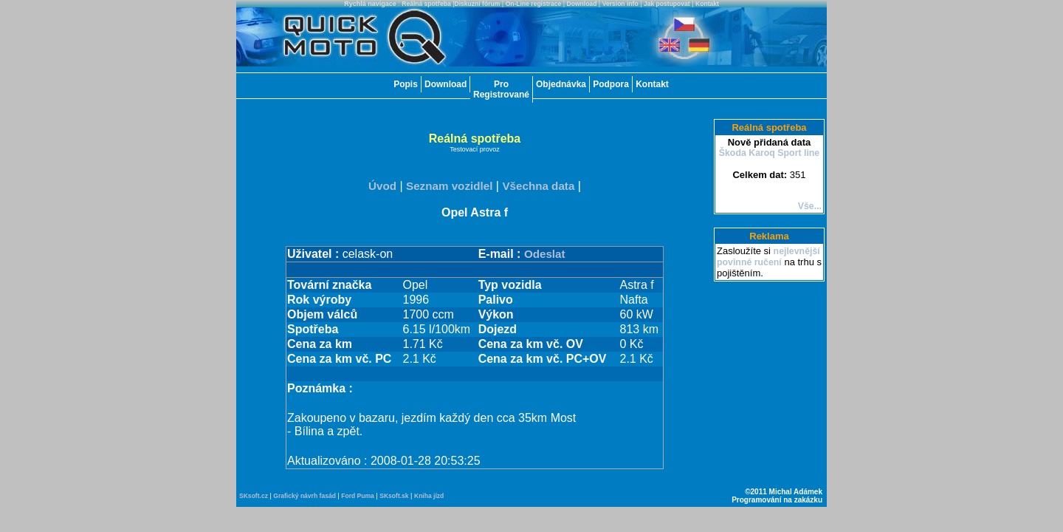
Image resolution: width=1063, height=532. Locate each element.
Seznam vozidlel (449, 186)
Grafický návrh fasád (304, 495)
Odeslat (544, 254)
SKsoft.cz (253, 495)
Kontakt (707, 3)
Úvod (382, 186)
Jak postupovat (667, 3)
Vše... (810, 206)
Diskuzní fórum (477, 3)
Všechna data (538, 186)
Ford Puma (357, 495)
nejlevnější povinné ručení (768, 256)
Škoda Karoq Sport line (769, 153)
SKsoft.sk (393, 495)
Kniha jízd (429, 495)
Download (582, 3)
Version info (620, 3)
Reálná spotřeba (426, 3)
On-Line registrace (534, 3)
